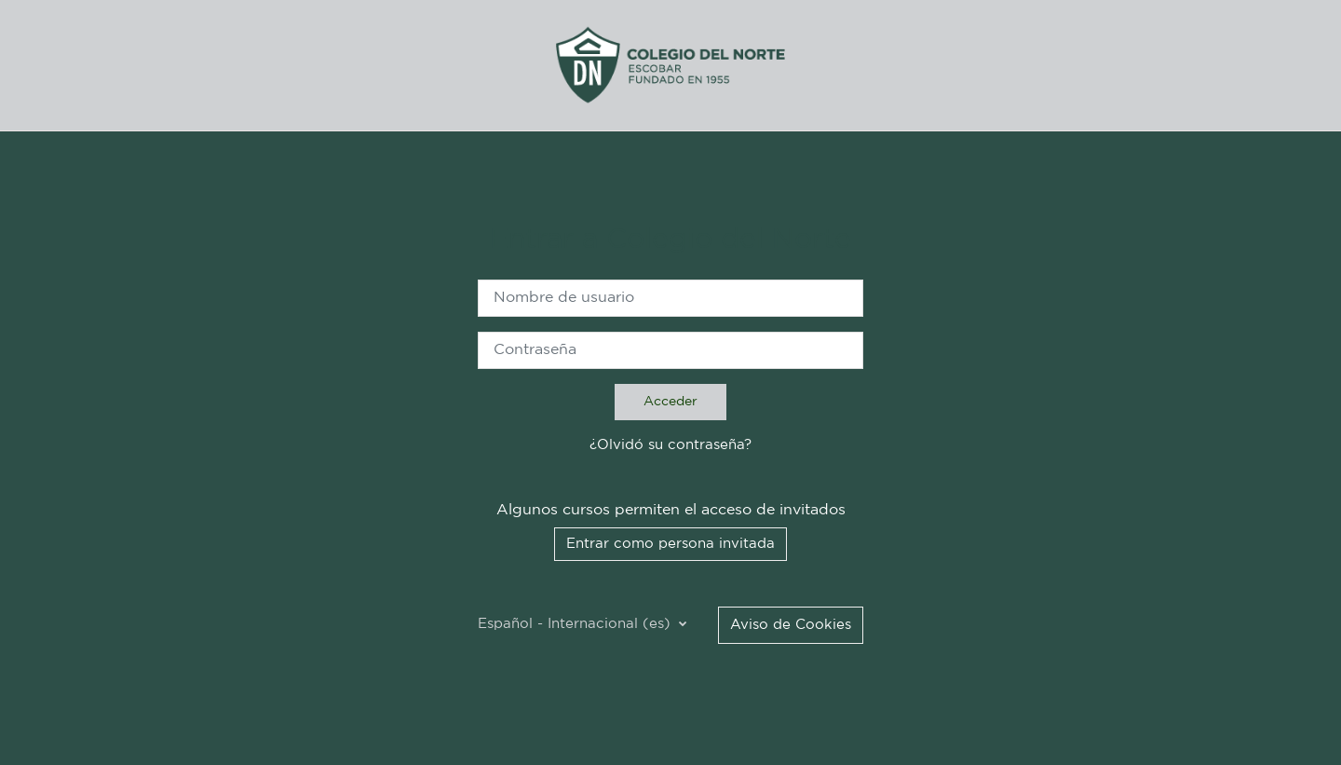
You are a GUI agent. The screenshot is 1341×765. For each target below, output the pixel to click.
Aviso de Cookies (790, 625)
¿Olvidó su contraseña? (670, 445)
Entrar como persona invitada (670, 544)
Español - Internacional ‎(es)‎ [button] (576, 624)
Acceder (670, 401)
